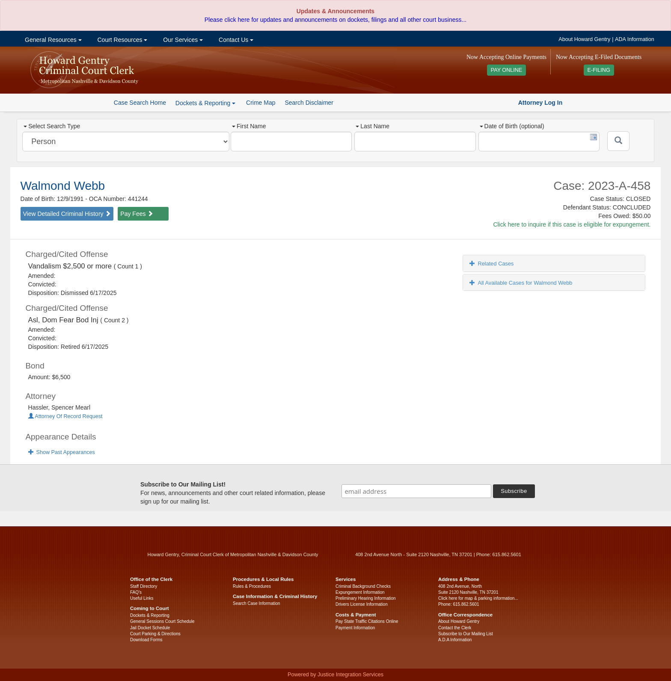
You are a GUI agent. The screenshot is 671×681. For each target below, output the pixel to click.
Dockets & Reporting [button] (205, 103)
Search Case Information (256, 603)
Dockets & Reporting (149, 615)
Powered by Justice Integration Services (335, 675)
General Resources (52, 39)
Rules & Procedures (252, 586)
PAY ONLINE (507, 70)
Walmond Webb (63, 185)
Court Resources (122, 39)
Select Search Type (52, 126)
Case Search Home (140, 102)
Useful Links (141, 598)
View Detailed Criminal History (67, 213)
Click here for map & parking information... (478, 598)
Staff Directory (143, 586)
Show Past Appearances (61, 452)
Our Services (182, 39)
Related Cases (491, 263)
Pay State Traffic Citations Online (367, 621)
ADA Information (634, 39)
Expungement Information (360, 592)
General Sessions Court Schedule (162, 621)
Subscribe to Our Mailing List (465, 633)
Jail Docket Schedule (150, 627)
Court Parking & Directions (155, 633)
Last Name (372, 126)
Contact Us (235, 39)
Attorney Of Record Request (65, 416)
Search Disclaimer (309, 102)
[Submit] (618, 141)
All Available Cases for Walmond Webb (520, 283)
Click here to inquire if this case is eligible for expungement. (571, 224)
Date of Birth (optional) (512, 126)
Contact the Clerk (454, 627)
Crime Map (260, 102)
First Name (249, 126)
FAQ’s (136, 592)
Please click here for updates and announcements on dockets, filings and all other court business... (335, 19)
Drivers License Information (362, 604)
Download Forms (146, 639)
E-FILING (599, 70)
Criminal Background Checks (363, 586)
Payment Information (355, 627)
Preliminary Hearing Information (366, 598)
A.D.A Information (455, 639)
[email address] (416, 491)
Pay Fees (136, 213)
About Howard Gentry (584, 39)
